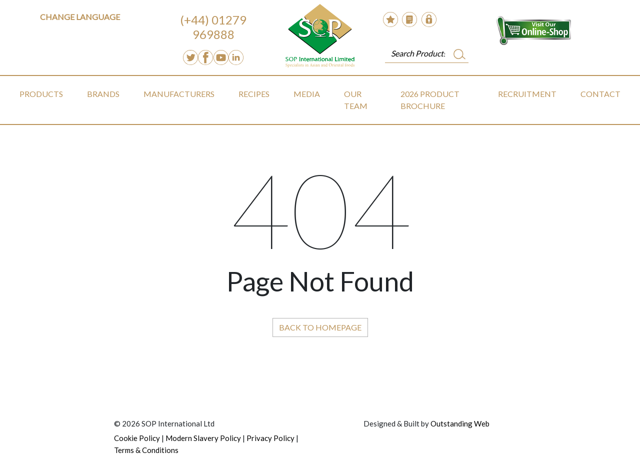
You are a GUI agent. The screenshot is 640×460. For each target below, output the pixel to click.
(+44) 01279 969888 (213, 27)
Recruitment (527, 93)
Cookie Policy (137, 438)
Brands (103, 93)
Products (41, 93)
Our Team (356, 99)
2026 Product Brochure (430, 99)
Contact (600, 93)
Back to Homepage (320, 327)
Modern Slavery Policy (203, 438)
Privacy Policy (270, 438)
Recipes (254, 93)
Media (307, 93)
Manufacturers (179, 93)
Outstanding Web (460, 423)
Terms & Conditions (146, 450)
